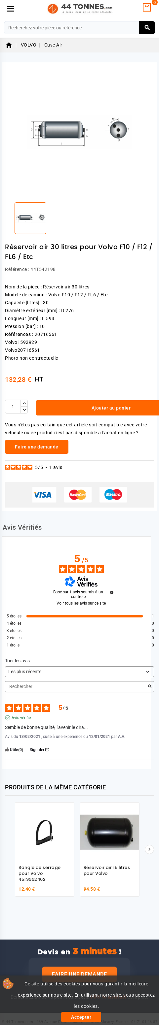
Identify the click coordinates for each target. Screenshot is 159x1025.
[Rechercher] (79, 27)
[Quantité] (13, 406)
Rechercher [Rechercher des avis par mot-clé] (76, 686)
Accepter (81, 1017)
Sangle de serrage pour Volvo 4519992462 (40, 873)
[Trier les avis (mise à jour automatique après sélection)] (79, 671)
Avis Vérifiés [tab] (22, 527)
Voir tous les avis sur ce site (81, 603)
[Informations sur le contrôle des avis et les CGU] (111, 592)
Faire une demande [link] (37, 446)
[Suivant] (149, 849)
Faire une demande (79, 974)
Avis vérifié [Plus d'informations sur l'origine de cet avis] (21, 717)
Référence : (17, 269)
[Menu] (10, 9)
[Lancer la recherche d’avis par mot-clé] (149, 686)
